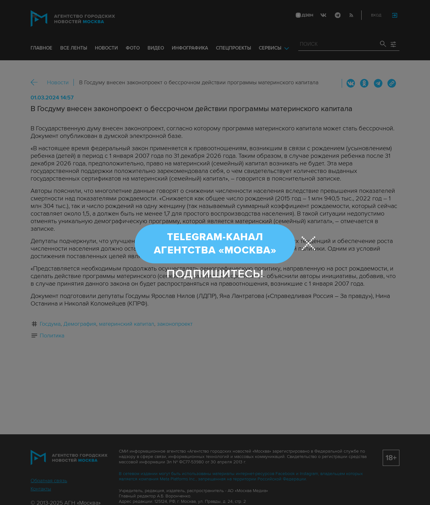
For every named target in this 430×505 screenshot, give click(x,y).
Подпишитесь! (215, 274)
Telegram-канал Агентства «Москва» (215, 244)
